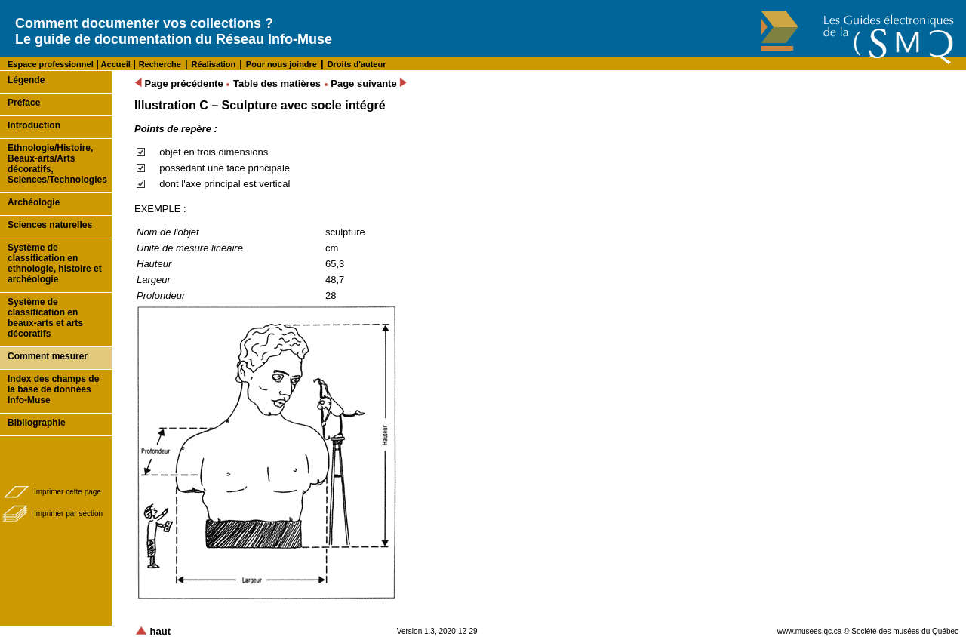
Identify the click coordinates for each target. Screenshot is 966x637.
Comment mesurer (48, 356)
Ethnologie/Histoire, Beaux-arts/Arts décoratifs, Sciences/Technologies (57, 164)
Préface (24, 102)
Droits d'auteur (357, 64)
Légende (26, 80)
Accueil (115, 64)
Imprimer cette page (67, 492)
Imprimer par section (68, 513)
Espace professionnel (51, 64)
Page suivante (369, 83)
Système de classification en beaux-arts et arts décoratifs (45, 318)
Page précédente (178, 83)
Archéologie (34, 202)
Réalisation (214, 64)
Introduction (34, 125)
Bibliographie (37, 422)
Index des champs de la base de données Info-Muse (53, 389)
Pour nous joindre (281, 64)
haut (153, 631)
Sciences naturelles (50, 225)
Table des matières (277, 83)
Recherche (160, 64)
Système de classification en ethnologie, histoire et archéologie (55, 263)
